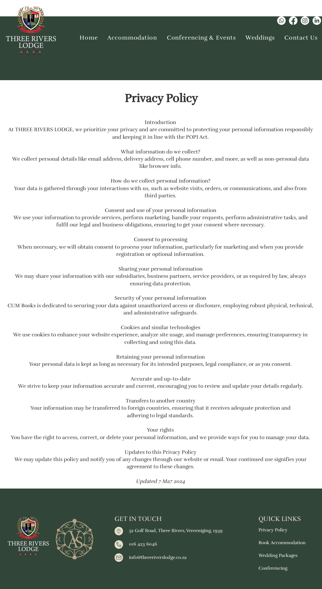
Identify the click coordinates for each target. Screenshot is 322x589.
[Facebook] (293, 20)
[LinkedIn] (317, 20)
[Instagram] (305, 20)
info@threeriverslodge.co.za (158, 557)
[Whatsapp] (281, 20)
